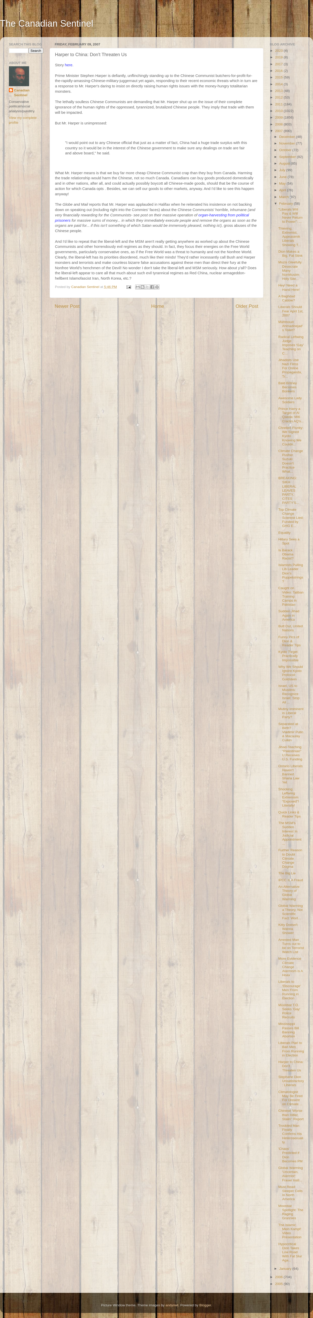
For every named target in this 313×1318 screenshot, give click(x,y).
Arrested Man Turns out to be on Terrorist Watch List (291, 946)
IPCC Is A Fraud (290, 880)
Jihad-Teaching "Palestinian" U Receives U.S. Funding (290, 753)
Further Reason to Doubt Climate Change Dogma (290, 858)
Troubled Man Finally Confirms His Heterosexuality (290, 1134)
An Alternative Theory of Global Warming (289, 893)
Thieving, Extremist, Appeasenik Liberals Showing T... (289, 237)
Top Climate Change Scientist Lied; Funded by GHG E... (291, 518)
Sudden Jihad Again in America (289, 615)
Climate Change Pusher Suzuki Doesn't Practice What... (290, 461)
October (285, 150)
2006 (279, 1277)
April (283, 190)
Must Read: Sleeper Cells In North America (290, 1193)
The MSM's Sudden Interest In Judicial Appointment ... (290, 833)
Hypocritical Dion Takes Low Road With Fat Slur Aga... (290, 1252)
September (288, 157)
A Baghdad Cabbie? (286, 298)
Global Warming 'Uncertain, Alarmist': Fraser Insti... (290, 1174)
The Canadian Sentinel (46, 23)
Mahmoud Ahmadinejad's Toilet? (290, 326)
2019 (279, 57)
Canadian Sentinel (22, 92)
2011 (279, 104)
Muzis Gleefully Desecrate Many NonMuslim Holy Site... (290, 270)
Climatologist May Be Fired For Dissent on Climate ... (290, 1098)
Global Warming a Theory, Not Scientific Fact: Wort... (290, 912)
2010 (279, 111)
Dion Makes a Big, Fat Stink (290, 254)
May (283, 183)
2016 (279, 71)
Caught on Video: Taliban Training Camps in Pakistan (291, 596)
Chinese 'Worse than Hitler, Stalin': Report (291, 1115)
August (285, 163)
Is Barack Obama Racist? (286, 554)
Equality (284, 533)
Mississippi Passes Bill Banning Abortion (288, 1030)
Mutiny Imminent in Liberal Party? (291, 713)
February (286, 203)
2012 (279, 97)
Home (157, 306)
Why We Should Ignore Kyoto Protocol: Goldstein (290, 673)
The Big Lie (287, 873)
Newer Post (67, 306)
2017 (279, 64)
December (287, 137)
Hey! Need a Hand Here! (289, 287)
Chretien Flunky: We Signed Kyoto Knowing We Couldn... (290, 436)
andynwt (171, 1305)
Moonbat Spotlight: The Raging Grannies (290, 1212)
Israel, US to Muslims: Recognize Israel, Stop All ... (289, 694)
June (283, 177)
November (287, 143)
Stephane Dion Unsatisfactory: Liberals (291, 1081)
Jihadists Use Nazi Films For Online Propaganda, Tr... (290, 368)
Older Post (247, 306)
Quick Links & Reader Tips (289, 814)
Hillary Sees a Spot (289, 541)
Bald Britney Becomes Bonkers (287, 387)
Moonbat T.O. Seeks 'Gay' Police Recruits (289, 1011)
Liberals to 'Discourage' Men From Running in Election (289, 990)
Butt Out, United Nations (290, 628)
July (282, 170)
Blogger (205, 1305)
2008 (279, 124)
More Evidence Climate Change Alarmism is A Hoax (290, 967)
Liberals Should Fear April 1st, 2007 (290, 311)
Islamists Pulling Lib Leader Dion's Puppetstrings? (290, 573)
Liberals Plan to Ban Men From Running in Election (291, 1049)
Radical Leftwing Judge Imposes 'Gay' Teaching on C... (291, 345)
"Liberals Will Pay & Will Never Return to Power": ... (290, 215)
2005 (279, 1284)
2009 (279, 117)
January (285, 1269)
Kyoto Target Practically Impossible (288, 656)
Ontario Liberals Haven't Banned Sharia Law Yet (290, 774)
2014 (279, 84)
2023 (279, 51)
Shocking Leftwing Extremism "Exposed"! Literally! (288, 797)
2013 (279, 91)
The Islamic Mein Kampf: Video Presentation (290, 1231)
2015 (279, 77)
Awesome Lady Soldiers (290, 400)
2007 (279, 131)
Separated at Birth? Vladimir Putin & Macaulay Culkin (290, 732)
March (284, 197)
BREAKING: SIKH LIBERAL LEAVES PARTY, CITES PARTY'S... (288, 490)
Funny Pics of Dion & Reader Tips (289, 641)
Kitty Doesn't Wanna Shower (287, 929)
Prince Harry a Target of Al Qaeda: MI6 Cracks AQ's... (291, 415)
